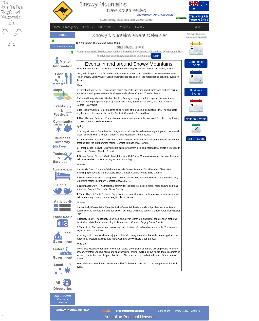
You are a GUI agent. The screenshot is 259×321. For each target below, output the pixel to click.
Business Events (196, 92)
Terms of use (163, 311)
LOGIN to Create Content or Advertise (62, 299)
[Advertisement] (196, 192)
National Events (195, 119)
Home (57, 27)
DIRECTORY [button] (106, 27)
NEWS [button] (199, 27)
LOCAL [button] (88, 27)
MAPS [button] (139, 27)
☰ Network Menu (62, 46)
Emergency (70, 27)
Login (156, 56)
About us (195, 311)
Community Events (196, 63)
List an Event (195, 138)
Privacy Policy (181, 311)
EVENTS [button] (124, 27)
